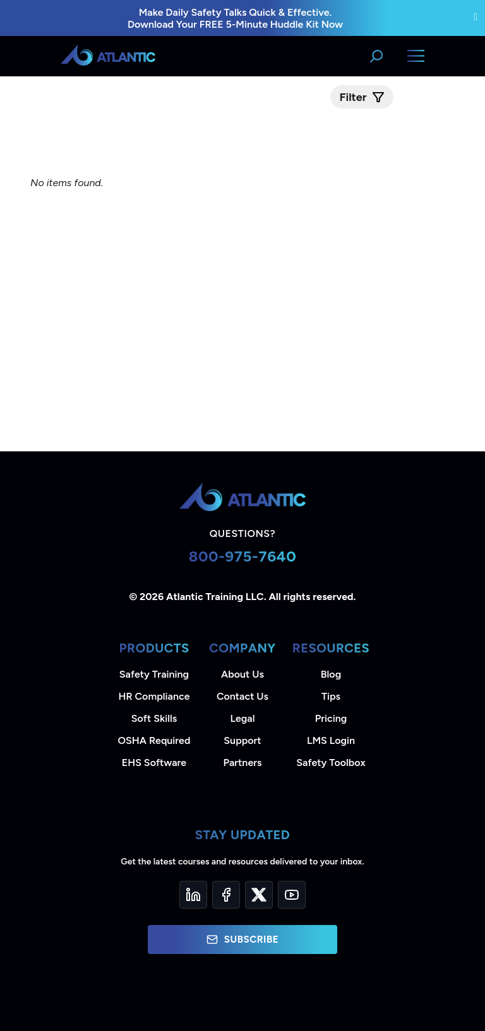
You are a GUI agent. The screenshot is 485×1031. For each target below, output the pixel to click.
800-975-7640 (243, 556)
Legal (243, 718)
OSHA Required (154, 740)
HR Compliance (154, 696)
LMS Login (331, 740)
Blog (331, 674)
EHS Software (154, 763)
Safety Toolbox (330, 763)
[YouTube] (292, 895)
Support (242, 740)
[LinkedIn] (193, 895)
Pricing (331, 718)
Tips (330, 696)
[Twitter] (259, 895)
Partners (243, 763)
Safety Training (154, 674)
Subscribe (242, 939)
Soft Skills (154, 718)
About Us (242, 674)
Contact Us (242, 696)
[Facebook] (226, 895)
